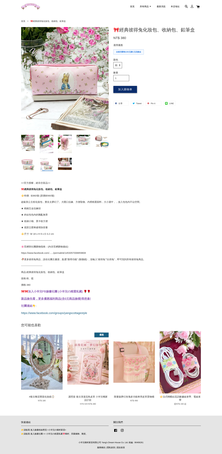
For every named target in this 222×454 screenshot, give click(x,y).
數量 (115, 72)
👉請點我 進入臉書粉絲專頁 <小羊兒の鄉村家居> (43, 430)
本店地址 (175, 6)
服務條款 (101, 447)
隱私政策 (111, 447)
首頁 (132, 6)
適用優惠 (118, 45)
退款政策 (121, 447)
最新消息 (161, 6)
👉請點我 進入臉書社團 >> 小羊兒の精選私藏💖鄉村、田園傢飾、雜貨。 (54, 434)
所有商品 (145, 6)
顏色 (115, 59)
